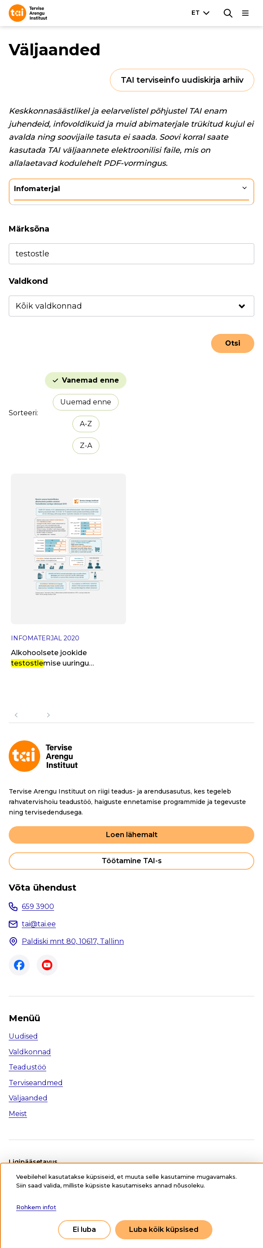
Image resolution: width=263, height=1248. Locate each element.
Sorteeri (23, 413)
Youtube (47, 965)
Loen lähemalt (131, 835)
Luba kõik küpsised (163, 1229)
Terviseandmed (36, 1083)
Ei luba (84, 1229)
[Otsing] (228, 13)
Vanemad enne (90, 380)
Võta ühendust (42, 887)
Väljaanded (28, 1098)
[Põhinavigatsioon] (245, 13)
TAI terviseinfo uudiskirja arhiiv (182, 80)
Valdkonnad (30, 1052)
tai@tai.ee (39, 924)
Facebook (19, 965)
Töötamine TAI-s (132, 861)
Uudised (23, 1036)
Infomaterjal (37, 189)
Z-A (86, 445)
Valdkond (28, 281)
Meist (18, 1114)
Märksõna (29, 229)
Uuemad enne (85, 402)
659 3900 (38, 906)
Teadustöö (27, 1067)
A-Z (86, 424)
